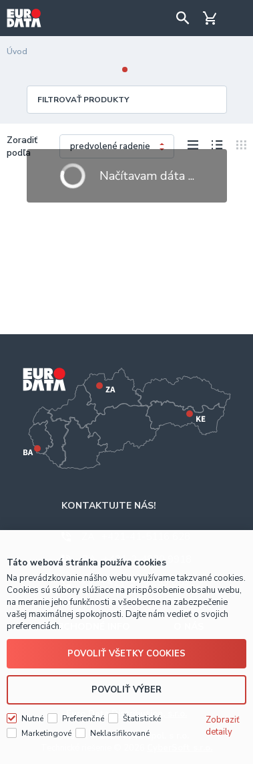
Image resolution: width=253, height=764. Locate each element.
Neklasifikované (120, 733)
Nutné (32, 718)
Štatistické (142, 718)
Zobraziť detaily (223, 726)
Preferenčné (83, 718)
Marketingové (46, 733)
